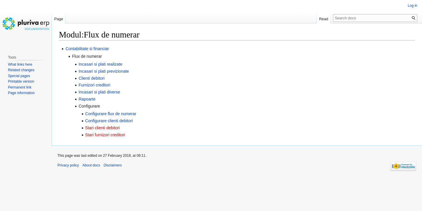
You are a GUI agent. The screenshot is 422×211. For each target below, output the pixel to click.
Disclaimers (112, 165)
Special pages (19, 76)
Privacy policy (68, 165)
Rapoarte (87, 99)
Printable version (21, 81)
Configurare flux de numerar (110, 113)
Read (323, 19)
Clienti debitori (92, 78)
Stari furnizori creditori (105, 134)
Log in (412, 6)
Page (58, 19)
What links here (20, 64)
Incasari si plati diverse (99, 92)
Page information (21, 93)
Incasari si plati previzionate (104, 71)
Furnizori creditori (94, 85)
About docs (91, 165)
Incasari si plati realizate (100, 64)
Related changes (21, 70)
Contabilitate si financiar (87, 48)
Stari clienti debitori (102, 127)
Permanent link (19, 87)
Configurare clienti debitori (109, 120)
